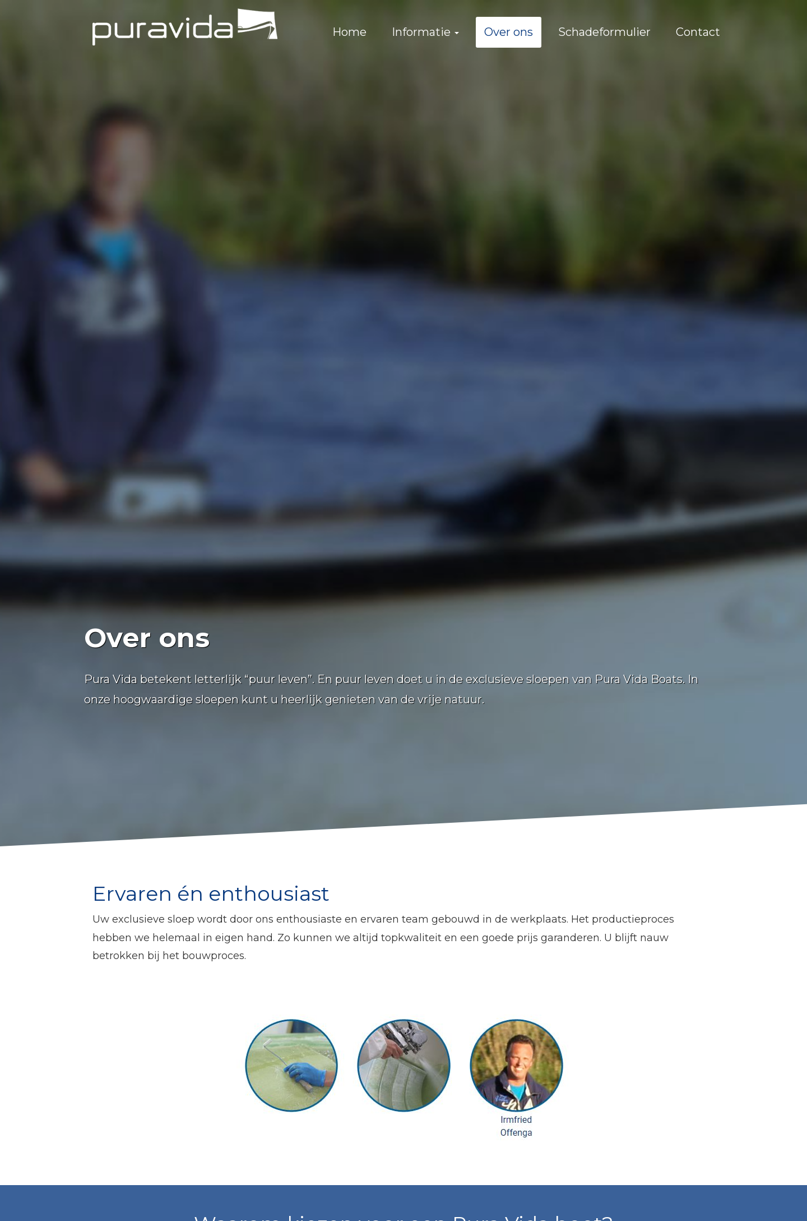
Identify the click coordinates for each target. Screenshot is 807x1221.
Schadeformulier (604, 32)
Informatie (425, 32)
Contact (698, 32)
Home (349, 32)
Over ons (508, 32)
